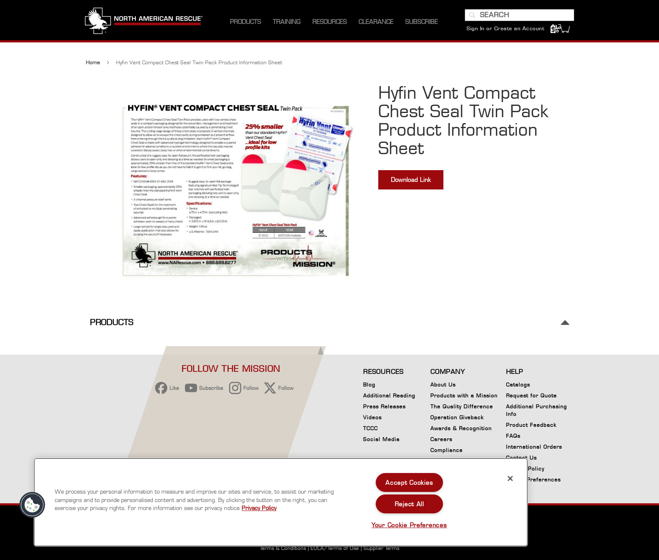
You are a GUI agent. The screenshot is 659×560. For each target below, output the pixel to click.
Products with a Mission (464, 395)
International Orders (534, 447)
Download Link (411, 183)
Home (93, 66)
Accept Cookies (409, 482)
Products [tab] (111, 326)
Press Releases (384, 406)
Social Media (381, 439)
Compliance (446, 450)
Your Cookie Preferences (409, 524)
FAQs (513, 436)
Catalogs (518, 384)
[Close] (510, 478)
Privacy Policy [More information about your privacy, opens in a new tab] (259, 508)
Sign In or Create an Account (504, 31)
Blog (369, 384)
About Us (443, 384)
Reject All (409, 503)
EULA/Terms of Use (335, 548)
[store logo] (144, 25)
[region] (281, 502)
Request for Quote (531, 395)
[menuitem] (245, 25)
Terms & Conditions (283, 548)
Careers (441, 439)
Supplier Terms (381, 548)
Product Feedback (531, 425)
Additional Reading (389, 395)
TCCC (370, 428)
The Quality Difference (461, 406)
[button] (32, 505)
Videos (372, 417)
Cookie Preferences (533, 481)
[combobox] (518, 18)
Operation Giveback (457, 417)
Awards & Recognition (461, 428)
